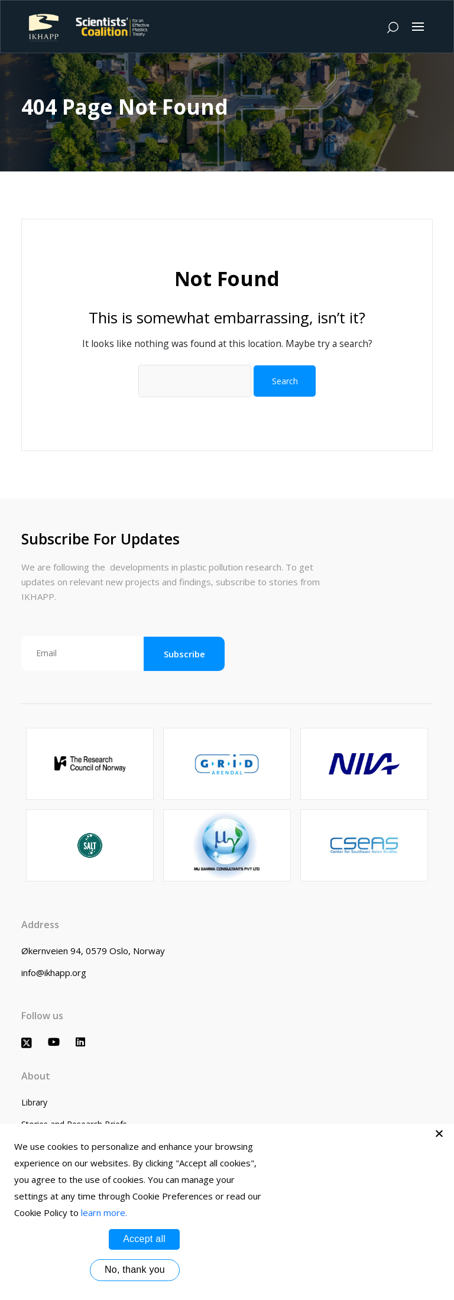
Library (34, 1102)
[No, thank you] (439, 1133)
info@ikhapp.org (53, 972)
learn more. (104, 1212)
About (35, 1075)
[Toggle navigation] (418, 27)
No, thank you (135, 1270)
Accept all (144, 1239)
